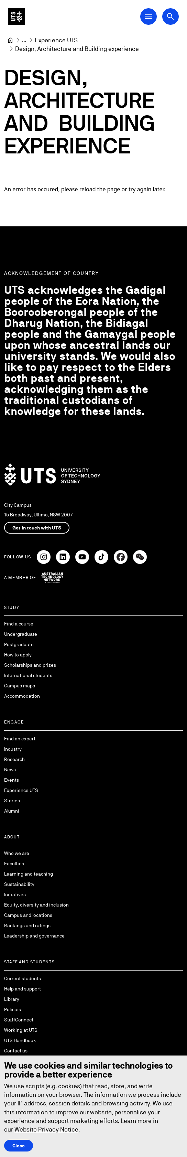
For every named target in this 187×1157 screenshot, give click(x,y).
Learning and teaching (28, 873)
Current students (22, 978)
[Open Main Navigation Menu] (148, 16)
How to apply (18, 654)
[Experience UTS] (56, 40)
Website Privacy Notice (46, 1129)
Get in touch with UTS (36, 528)
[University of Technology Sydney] (10, 40)
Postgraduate (19, 644)
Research (14, 759)
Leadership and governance (34, 935)
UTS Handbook (20, 1040)
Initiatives (15, 894)
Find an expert (19, 738)
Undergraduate (20, 634)
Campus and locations (28, 915)
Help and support (22, 988)
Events (11, 780)
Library (11, 999)
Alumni (11, 810)
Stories (12, 800)
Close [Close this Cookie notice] (18, 1145)
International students (28, 675)
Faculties (14, 863)
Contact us (16, 1050)
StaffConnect (18, 1019)
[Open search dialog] (170, 16)
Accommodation (22, 696)
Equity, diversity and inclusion (36, 904)
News (10, 769)
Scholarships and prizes (30, 665)
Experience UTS (21, 790)
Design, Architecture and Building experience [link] (77, 48)
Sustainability (19, 884)
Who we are (16, 853)
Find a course (18, 623)
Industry (13, 749)
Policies (12, 1009)
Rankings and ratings (27, 925)
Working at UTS (20, 1030)
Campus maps (19, 685)
